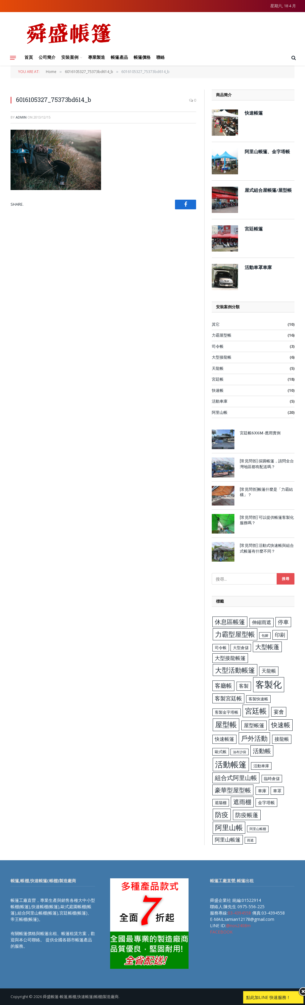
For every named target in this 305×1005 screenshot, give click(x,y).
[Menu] (13, 57)
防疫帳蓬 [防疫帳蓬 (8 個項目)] (246, 815)
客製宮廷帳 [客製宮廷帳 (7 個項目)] (228, 698)
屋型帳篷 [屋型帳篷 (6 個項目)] (254, 725)
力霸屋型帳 (221, 335)
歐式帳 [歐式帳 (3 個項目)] (221, 751)
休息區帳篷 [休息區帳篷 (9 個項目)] (230, 622)
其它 (216, 324)
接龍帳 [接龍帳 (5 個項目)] (282, 739)
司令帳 (218, 346)
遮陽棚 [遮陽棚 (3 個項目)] (221, 802)
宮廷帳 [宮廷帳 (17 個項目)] (256, 711)
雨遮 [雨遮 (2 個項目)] (250, 840)
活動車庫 (219, 401)
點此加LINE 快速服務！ (268, 997)
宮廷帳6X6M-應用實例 (260, 433)
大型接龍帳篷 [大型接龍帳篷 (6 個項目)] (230, 658)
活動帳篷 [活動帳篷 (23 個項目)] (230, 764)
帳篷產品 (119, 57)
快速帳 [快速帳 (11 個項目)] (280, 725)
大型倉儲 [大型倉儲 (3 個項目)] (241, 647)
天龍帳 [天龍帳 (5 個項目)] (269, 670)
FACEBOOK (221, 932)
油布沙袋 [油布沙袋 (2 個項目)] (239, 752)
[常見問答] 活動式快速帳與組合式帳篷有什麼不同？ (267, 548)
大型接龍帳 (221, 357)
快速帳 (218, 390)
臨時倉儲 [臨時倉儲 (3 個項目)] (272, 778)
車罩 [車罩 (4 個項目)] (277, 791)
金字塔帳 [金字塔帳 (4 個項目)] (266, 802)
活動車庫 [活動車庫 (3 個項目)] (261, 766)
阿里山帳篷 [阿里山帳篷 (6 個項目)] (227, 839)
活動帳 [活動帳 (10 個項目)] (262, 751)
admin (21, 117)
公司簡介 (47, 57)
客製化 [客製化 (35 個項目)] (269, 684)
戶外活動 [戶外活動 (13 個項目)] (254, 738)
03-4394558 (239, 913)
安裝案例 (69, 57)
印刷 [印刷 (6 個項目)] (280, 634)
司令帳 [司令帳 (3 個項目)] (221, 647)
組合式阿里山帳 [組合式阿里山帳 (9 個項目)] (236, 778)
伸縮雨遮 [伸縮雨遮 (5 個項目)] (261, 622)
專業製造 (96, 57)
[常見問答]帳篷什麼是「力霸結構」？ (266, 492)
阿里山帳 (219, 412)
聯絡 (160, 57)
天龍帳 (218, 368)
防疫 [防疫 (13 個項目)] (221, 814)
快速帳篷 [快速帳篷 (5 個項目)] (224, 739)
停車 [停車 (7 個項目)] (283, 622)
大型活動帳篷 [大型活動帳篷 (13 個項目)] (235, 670)
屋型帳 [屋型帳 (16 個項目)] (226, 724)
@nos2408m (238, 925)
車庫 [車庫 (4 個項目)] (262, 791)
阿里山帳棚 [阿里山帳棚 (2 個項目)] (257, 829)
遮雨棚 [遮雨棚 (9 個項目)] (242, 802)
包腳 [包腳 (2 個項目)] (265, 635)
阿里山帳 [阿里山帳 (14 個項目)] (229, 827)
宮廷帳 (218, 379)
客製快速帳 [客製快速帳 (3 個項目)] (258, 699)
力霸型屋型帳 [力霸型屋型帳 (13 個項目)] (235, 634)
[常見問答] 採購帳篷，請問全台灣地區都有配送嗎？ (267, 463)
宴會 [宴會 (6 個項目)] (279, 711)
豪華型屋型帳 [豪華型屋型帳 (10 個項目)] (233, 790)
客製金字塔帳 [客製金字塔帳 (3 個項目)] (226, 712)
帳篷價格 (142, 57)
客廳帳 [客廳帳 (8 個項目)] (223, 686)
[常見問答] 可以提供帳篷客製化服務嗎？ (267, 520)
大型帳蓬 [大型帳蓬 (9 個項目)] (267, 647)
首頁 (28, 57)
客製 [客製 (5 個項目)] (244, 686)
